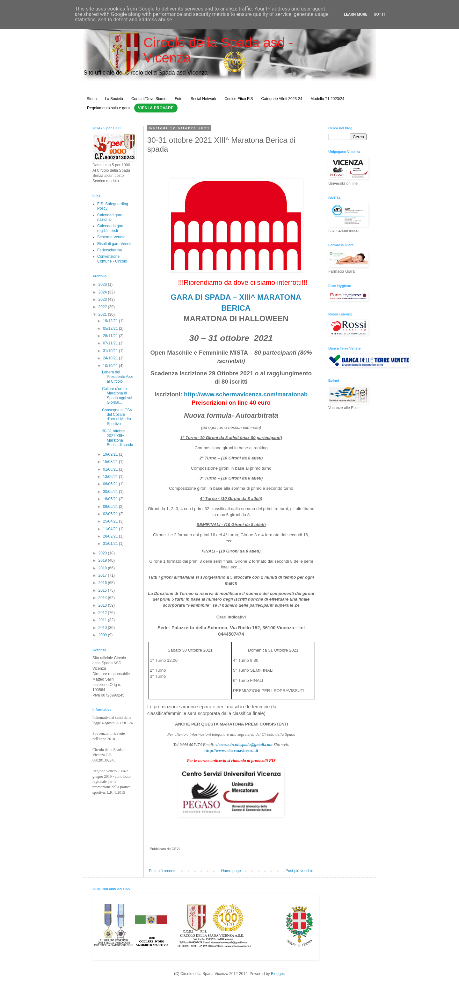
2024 (103, 292)
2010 (103, 627)
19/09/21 (111, 454)
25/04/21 (111, 521)
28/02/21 (111, 536)
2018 (103, 568)
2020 (103, 553)
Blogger (277, 973)
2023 (103, 299)
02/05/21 (111, 514)
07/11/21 (111, 343)
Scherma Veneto (111, 237)
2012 (103, 612)
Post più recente (163, 871)
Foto (178, 99)
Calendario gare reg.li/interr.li (110, 228)
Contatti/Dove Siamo (148, 99)
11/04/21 (111, 529)
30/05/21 (111, 491)
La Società (114, 99)
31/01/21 (111, 543)
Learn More (356, 14)
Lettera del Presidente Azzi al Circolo (117, 377)
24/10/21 (111, 358)
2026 (103, 284)
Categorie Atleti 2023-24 (281, 99)
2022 (103, 307)
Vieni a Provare (156, 108)
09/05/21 (111, 506)
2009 (103, 635)
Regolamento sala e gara (108, 108)
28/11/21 (111, 336)
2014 (103, 598)
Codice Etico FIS (238, 99)
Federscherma (109, 250)
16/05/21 (111, 499)
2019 (103, 560)
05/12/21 (111, 328)
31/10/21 (111, 351)
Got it (379, 14)
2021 (103, 314)
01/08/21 (111, 469)
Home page (231, 871)
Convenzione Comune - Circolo (112, 258)
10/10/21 (111, 366)
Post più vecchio (299, 871)
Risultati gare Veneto (115, 244)
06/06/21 (111, 484)
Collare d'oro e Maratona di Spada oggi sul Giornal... (117, 395)
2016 (103, 583)
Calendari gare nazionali (109, 217)
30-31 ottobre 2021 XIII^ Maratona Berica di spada (117, 438)
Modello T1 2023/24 (327, 99)
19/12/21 (111, 321)
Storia (92, 99)
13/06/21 (111, 476)
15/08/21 (111, 461)
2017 (103, 575)
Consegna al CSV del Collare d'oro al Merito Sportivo (117, 417)
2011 (103, 620)
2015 (103, 590)
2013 (103, 605)
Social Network (203, 99)
